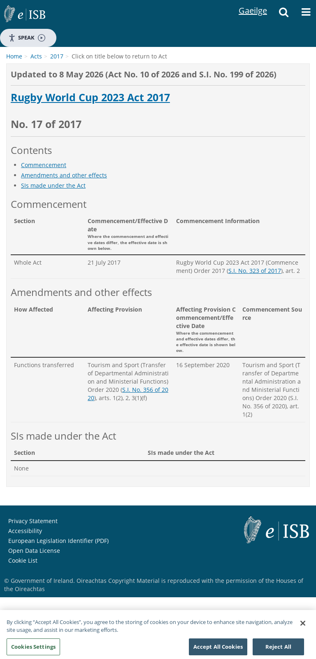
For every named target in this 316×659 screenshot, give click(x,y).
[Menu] (305, 14)
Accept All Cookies (218, 648)
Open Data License (34, 550)
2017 (56, 56)
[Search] (283, 14)
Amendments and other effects (64, 175)
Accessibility (25, 531)
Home (14, 56)
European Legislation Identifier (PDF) (58, 541)
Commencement (43, 165)
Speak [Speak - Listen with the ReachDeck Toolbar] (26, 38)
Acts (36, 56)
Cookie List (22, 560)
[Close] (303, 625)
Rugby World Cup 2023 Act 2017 (90, 97)
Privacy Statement (33, 521)
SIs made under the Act (53, 185)
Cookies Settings (33, 648)
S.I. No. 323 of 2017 (254, 271)
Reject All (278, 648)
